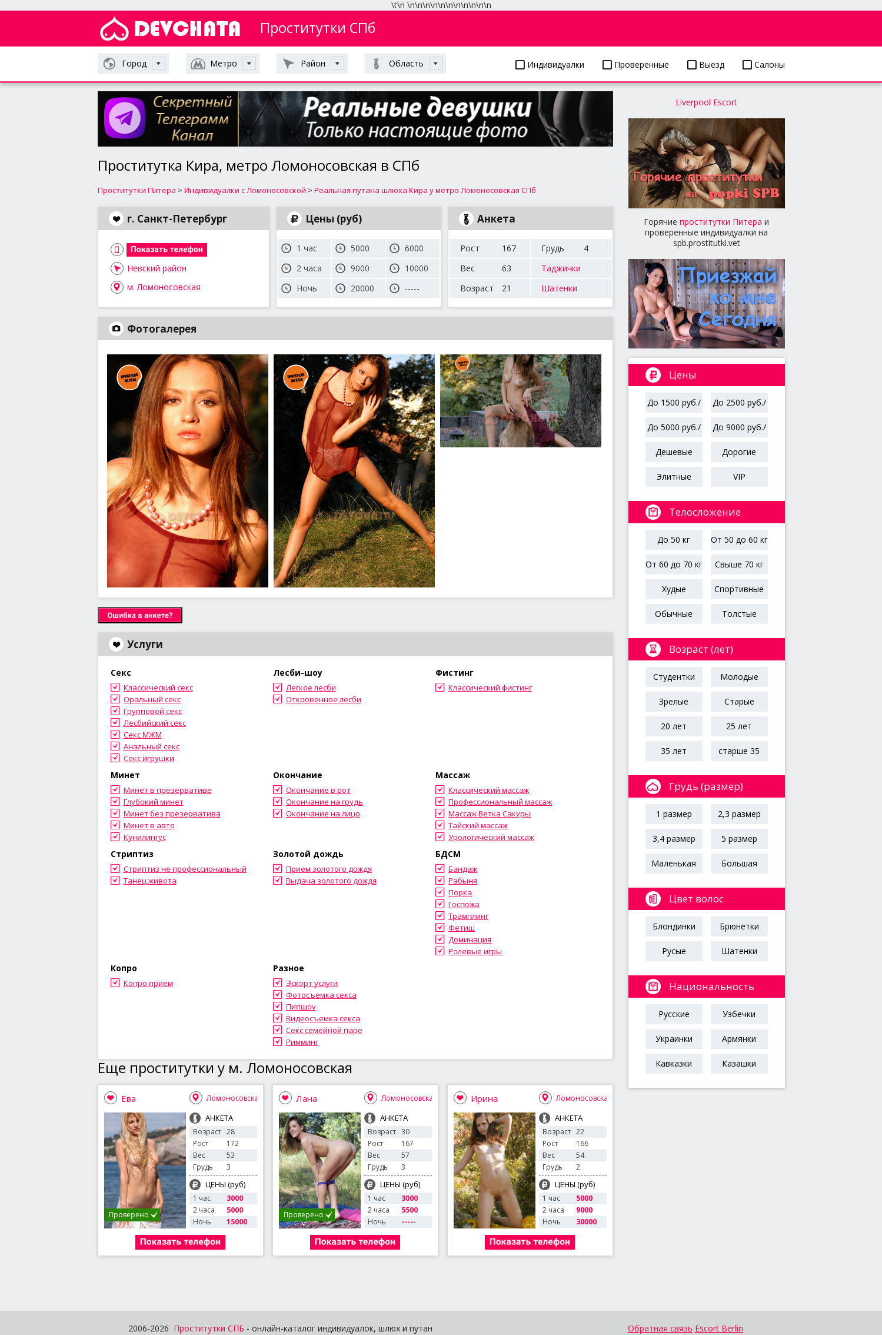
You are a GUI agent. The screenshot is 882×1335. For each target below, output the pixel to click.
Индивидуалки (549, 64)
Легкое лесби (311, 687)
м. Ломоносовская (164, 287)
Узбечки (739, 1013)
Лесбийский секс (155, 723)
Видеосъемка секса (323, 1018)
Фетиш (461, 927)
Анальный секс (151, 746)
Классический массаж (488, 790)
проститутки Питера (721, 221)
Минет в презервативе (168, 790)
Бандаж (462, 869)
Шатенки (559, 288)
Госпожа (464, 904)
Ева (128, 1098)
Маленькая (673, 863)
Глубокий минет (154, 801)
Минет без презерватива (172, 813)
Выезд (705, 64)
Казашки (739, 1063)
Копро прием (148, 983)
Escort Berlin (719, 1328)
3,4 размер (674, 838)
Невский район (157, 268)
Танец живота (150, 880)
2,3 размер (739, 813)
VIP (739, 476)
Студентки (674, 676)
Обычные (674, 613)
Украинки (674, 1038)
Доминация (469, 939)
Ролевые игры (475, 951)
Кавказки (673, 1063)
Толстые (739, 613)
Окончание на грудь (324, 801)
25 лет (739, 726)
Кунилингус (145, 837)
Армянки (739, 1038)
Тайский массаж (478, 825)
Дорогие (739, 451)
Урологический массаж (491, 837)
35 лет (674, 750)
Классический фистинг (490, 687)
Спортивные (739, 589)
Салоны (764, 64)
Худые (674, 589)
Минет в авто (149, 825)
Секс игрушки (149, 758)
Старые (739, 701)
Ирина (484, 1098)
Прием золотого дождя (329, 869)
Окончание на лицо (323, 813)
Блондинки (674, 926)
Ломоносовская (234, 1098)
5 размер (739, 838)
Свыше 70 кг (739, 564)
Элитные (674, 476)
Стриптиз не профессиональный (185, 869)
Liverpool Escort (706, 102)
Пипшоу (301, 1006)
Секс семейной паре (324, 1030)
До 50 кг (673, 539)
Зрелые (673, 701)
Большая (739, 863)
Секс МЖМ (143, 734)
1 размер (674, 813)
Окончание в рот (318, 790)
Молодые (739, 676)
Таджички (561, 268)
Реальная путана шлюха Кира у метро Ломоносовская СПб (425, 190)
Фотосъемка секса (321, 994)
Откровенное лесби (323, 699)
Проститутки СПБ (209, 1328)
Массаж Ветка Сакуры (489, 813)
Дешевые (674, 451)
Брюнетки (739, 926)
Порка (460, 892)
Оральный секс (152, 699)
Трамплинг (468, 916)
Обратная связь (660, 1328)
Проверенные (636, 64)
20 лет (674, 726)
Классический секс (158, 687)
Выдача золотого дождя (331, 880)
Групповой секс (153, 711)
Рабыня (462, 880)
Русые (674, 951)
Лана (306, 1098)
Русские (674, 1013)
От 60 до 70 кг (674, 564)
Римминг (302, 1042)
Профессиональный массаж (500, 801)
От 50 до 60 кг (739, 539)
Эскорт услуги (312, 983)
